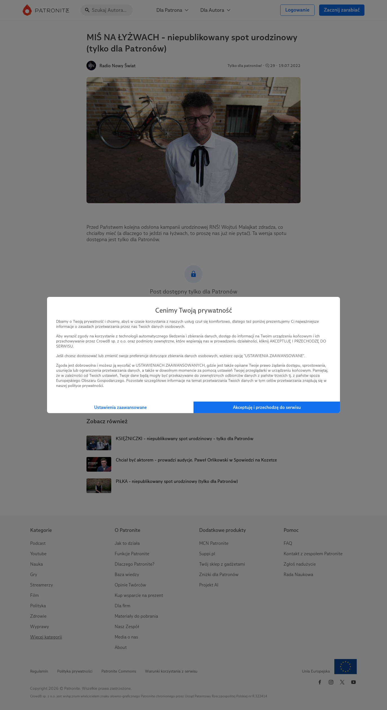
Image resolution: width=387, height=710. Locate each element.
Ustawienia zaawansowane (120, 407)
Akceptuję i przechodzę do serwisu (267, 407)
